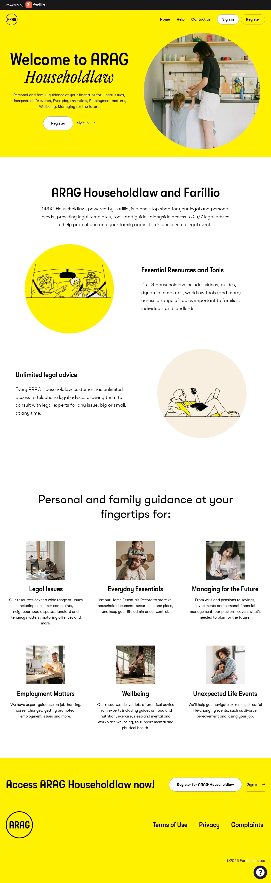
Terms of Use (170, 824)
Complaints (247, 824)
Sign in (228, 19)
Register (253, 19)
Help (180, 19)
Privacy (209, 824)
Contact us (200, 19)
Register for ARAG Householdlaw (205, 784)
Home (165, 19)
